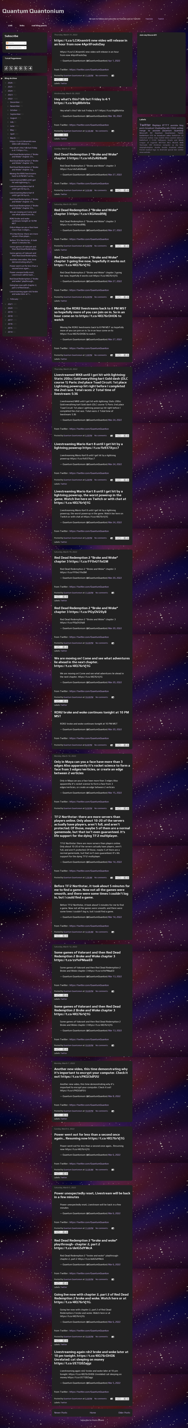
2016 (10, 324)
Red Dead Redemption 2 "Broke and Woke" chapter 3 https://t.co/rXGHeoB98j (86, 212)
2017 (10, 320)
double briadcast (169, 147)
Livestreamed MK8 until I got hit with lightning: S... (23, 181)
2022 (10, 98)
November (15, 106)
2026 (10, 83)
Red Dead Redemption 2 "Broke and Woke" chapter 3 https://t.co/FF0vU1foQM (86, 559)
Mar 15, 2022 (115, 792)
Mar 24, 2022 (115, 420)
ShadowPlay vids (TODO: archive (169, 128)
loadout (149, 150)
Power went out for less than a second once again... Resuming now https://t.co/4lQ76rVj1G (89, 1136)
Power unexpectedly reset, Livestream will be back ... (22, 273)
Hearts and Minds (175, 140)
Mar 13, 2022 (115, 976)
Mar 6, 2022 (114, 1154)
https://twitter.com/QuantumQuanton (89, 69)
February (14, 299)
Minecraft (143, 133)
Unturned (143, 138)
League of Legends (148, 142)
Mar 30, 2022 (115, 116)
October (14, 110)
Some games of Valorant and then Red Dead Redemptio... (23, 247)
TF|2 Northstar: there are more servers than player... (24, 235)
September (15, 114)
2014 (10, 332)
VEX (150, 145)
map (156, 138)
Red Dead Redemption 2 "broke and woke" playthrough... (24, 280)
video (168, 135)
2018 (10, 316)
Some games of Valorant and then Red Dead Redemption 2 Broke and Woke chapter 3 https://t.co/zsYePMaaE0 (87, 956)
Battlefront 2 (144, 140)
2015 (10, 328)
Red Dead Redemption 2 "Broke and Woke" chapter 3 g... (24, 168)
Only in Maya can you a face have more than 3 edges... (24, 228)
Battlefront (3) (177, 135)
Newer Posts (60, 1412)
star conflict (178, 150)
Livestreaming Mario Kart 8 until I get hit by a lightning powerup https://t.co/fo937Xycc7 (88, 446)
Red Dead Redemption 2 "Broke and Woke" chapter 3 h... (24, 155)
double (157, 147)
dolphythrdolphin (146, 147)
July (12, 122)
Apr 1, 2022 (114, 60)
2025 (10, 87)
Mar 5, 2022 (114, 1383)
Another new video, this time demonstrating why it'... (23, 260)
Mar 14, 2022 (115, 862)
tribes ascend (170, 138)
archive (150, 138)
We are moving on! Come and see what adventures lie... (23, 213)
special (170, 150)
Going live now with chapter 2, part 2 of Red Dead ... (23, 286)
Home (93, 1412)
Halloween (162, 140)
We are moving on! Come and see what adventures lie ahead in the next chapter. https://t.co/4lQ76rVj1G (92, 662)
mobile (161, 138)
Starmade (143, 145)
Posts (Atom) (98, 1420)
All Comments (14, 47)
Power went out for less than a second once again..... (24, 267)
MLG (169, 142)
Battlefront (144, 135)
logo (154, 150)
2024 (10, 91)
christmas (157, 145)
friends (142, 150)
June (12, 126)
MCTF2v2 (162, 142)
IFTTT (165, 125)
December (15, 102)
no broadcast (159, 135)
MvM (181, 142)
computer (166, 145)
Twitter (64, 83)
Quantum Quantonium (33, 11)
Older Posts (124, 1412)
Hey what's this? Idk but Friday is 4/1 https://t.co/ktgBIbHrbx (82, 101)
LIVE (10, 25)
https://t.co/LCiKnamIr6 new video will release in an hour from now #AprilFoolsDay (90, 42)
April (12, 134)
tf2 (151, 133)
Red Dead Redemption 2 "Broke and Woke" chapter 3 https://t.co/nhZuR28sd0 (86, 156)
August (13, 118)
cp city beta (177, 145)
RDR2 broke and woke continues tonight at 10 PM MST (23, 221)
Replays (156, 125)
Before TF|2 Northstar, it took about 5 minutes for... (23, 241)
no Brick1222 (162, 150)
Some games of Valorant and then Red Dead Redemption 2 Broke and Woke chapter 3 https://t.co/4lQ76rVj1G (87, 1010)
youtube (174, 125)
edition (180, 147)
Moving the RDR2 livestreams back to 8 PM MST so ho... (23, 174)
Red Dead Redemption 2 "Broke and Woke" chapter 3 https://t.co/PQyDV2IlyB (86, 610)
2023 (10, 95)
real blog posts (39, 25)
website (147, 152)
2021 (10, 304)
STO (151, 135)
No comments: (102, 75)
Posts (10, 43)
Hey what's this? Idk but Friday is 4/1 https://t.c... (23, 149)
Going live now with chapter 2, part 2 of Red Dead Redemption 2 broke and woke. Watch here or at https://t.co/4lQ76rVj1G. (91, 1298)
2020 (10, 308)
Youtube (178, 19)
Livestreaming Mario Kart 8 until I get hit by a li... (22, 187)
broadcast (149, 128)
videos (179, 138)
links (22, 25)
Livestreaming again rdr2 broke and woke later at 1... (24, 292)
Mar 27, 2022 (115, 174)
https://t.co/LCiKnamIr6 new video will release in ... (23, 142)
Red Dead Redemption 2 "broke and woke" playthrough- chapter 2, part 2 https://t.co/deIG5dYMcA (85, 1244)
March (13, 138)
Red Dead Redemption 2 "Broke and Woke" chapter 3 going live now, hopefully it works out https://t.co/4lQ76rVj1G (89, 261)
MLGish (175, 142)
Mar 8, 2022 (114, 1096)
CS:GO (154, 140)
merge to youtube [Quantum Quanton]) (161, 130)
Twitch (180, 133)
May (12, 130)
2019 (10, 312)
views (141, 152)
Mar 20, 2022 (115, 577)
